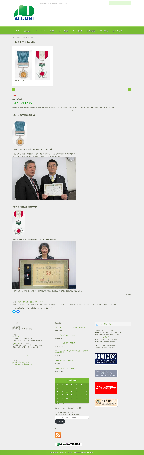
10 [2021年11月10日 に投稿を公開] (67, 391)
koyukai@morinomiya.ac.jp (20, 355)
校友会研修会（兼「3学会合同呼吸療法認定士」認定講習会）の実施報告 (71, 351)
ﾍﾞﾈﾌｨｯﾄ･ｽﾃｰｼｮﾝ (40, 31)
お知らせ (19, 37)
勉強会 (52, 31)
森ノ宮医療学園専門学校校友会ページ (23, 365)
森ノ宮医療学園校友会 (107, 324)
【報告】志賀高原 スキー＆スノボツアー (67, 335)
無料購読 (60, 421)
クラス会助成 (104, 31)
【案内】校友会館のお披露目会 (64, 360)
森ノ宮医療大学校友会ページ (20, 363)
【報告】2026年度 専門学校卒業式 (65, 343)
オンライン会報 (117, 31)
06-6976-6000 (16, 343)
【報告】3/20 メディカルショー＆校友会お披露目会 (70, 327)
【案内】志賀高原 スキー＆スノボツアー (67, 368)
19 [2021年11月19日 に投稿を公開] (76, 395)
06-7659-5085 (16, 337)
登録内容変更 (91, 31)
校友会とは (27, 31)
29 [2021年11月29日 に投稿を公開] (57, 401)
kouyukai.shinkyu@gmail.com (103, 337)
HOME (17, 31)
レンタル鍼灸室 (63, 31)
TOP (13, 37)
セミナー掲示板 (77, 31)
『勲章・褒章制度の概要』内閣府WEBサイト (31, 302)
